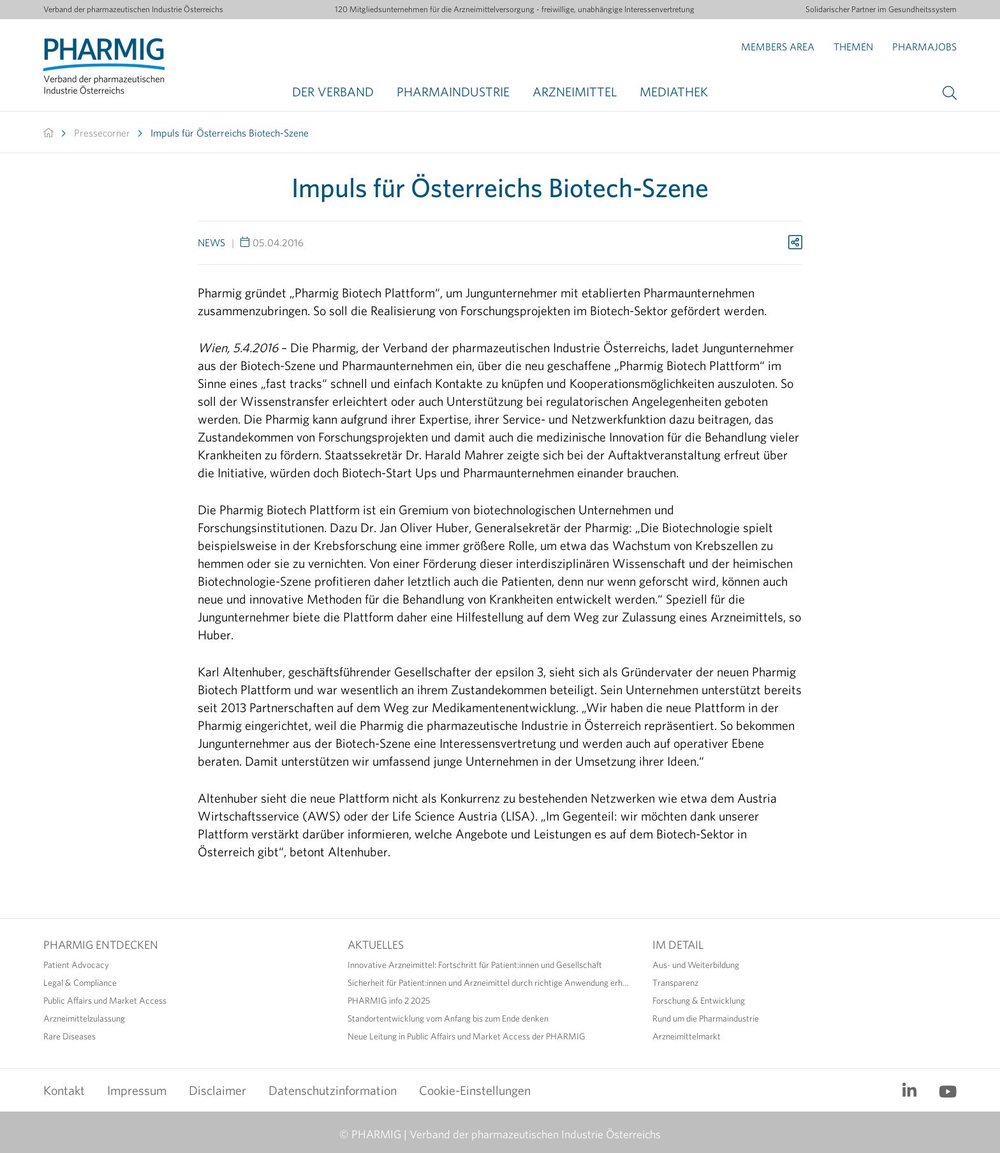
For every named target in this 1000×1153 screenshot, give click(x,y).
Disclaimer (217, 1090)
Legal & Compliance (80, 983)
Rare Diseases (69, 1036)
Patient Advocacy (76, 965)
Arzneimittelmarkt (686, 1036)
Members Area (777, 46)
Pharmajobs (924, 46)
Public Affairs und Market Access (104, 1000)
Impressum (136, 1090)
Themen (853, 46)
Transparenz (675, 983)
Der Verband (333, 91)
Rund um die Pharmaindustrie (705, 1018)
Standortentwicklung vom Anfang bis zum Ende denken (448, 1018)
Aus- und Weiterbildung (695, 965)
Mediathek (674, 91)
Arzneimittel (575, 91)
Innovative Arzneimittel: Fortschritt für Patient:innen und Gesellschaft (475, 965)
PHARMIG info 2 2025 (389, 1000)
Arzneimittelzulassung (84, 1018)
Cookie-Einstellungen (475, 1090)
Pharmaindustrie (453, 91)
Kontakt (64, 1090)
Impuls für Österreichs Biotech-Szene (230, 132)
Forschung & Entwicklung (698, 1000)
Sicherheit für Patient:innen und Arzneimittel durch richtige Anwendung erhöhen (490, 983)
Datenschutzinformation (332, 1090)
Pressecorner (102, 132)
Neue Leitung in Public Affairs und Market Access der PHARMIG (466, 1036)
